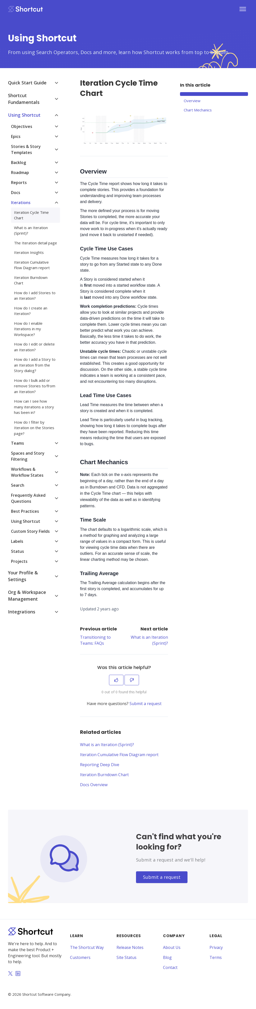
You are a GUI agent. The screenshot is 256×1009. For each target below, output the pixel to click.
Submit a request (146, 703)
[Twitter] (10, 974)
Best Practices (25, 511)
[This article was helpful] (116, 680)
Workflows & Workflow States (27, 472)
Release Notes (130, 947)
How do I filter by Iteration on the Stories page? (34, 428)
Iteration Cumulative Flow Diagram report (119, 754)
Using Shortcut (24, 115)
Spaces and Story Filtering (27, 456)
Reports (19, 182)
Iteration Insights (29, 252)
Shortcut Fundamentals (24, 98)
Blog (167, 957)
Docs (15, 192)
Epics (15, 136)
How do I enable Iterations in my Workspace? (28, 329)
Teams (17, 443)
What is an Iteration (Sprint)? (107, 744)
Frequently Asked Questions (28, 498)
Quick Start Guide (27, 83)
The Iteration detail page (35, 242)
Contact (170, 967)
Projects (19, 561)
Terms (216, 957)
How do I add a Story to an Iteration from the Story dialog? (35, 365)
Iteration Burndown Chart (104, 774)
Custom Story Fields (30, 531)
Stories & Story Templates (26, 149)
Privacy (216, 947)
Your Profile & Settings (23, 576)
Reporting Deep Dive (99, 764)
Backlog (18, 162)
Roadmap (20, 172)
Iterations (20, 202)
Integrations (21, 612)
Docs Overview (94, 784)
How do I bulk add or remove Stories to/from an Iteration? (34, 386)
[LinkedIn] (18, 974)
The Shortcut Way (87, 947)
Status (17, 551)
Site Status (126, 957)
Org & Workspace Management (27, 595)
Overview (192, 100)
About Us (171, 947)
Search (17, 485)
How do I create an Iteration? (30, 310)
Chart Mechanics (198, 109)
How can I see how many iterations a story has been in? (34, 407)
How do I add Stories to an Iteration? (35, 295)
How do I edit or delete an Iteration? (34, 347)
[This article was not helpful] (131, 680)
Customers (80, 957)
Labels (17, 541)
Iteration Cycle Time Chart (31, 215)
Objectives (21, 126)
